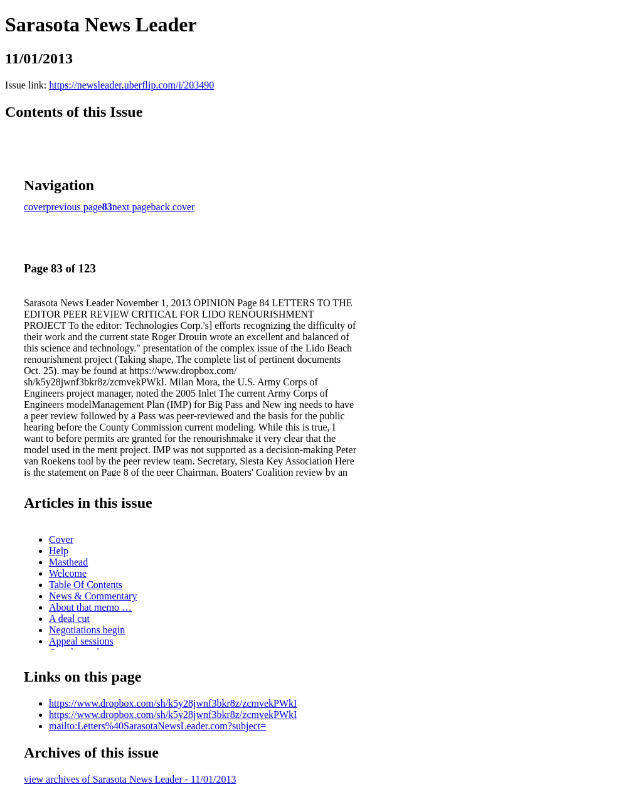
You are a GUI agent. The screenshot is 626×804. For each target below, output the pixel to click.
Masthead (68, 562)
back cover (173, 206)
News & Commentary (93, 596)
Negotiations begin (87, 629)
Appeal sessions (81, 641)
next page (131, 206)
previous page (74, 206)
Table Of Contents (85, 584)
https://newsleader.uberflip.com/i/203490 (131, 85)
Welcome (68, 573)
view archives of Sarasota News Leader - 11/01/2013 (130, 779)
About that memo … (90, 607)
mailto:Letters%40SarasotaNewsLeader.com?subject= (157, 726)
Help (58, 550)
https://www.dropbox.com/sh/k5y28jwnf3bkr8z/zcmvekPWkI (173, 703)
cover (35, 206)
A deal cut (69, 618)
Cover (61, 539)
